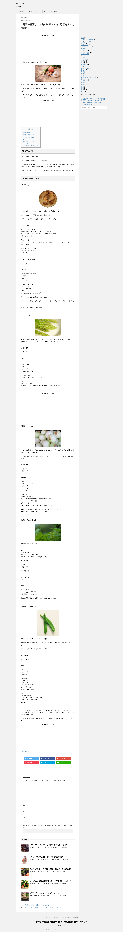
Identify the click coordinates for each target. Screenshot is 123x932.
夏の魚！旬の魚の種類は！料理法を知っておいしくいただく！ (43, 907)
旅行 (82, 66)
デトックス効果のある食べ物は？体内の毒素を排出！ (46, 857)
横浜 (82, 75)
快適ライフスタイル (61, 925)
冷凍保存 (84, 80)
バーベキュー (85, 59)
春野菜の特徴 (25, 132)
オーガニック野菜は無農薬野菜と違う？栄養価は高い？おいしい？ (50, 881)
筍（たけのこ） (29, 137)
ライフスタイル (86, 55)
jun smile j (20, 3)
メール (25, 811)
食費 (82, 86)
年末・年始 (84, 64)
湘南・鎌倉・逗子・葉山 (88, 77)
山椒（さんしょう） (30, 143)
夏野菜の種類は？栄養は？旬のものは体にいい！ (39, 905)
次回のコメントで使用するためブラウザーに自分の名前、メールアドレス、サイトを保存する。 (47, 826)
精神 (82, 88)
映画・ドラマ (85, 68)
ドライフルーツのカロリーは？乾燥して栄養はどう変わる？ (48, 845)
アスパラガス (28, 139)
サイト (25, 817)
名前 (24, 805)
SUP (82, 38)
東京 (82, 73)
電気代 (83, 84)
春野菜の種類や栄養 (27, 135)
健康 (23, 752)
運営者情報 (54, 11)
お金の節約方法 (22, 11)
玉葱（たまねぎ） (29, 141)
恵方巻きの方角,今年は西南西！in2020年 (93, 100)
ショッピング (85, 48)
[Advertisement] (47, 48)
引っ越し (31, 11)
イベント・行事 (86, 41)
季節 (26, 752)
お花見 (83, 43)
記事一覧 (46, 11)
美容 (82, 89)
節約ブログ (84, 79)
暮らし (83, 70)
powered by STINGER (73, 929)
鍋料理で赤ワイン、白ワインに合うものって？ (44, 893)
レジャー (84, 57)
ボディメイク (85, 54)
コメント (25, 783)
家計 (82, 82)
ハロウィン (84, 50)
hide (32, 129)
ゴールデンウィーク (87, 46)
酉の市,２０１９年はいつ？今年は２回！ (93, 99)
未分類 (83, 72)
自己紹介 (38, 11)
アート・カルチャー (87, 39)
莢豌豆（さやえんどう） (31, 145)
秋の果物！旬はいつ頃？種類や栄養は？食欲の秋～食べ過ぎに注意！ (51, 869)
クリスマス (84, 45)
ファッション (85, 52)
